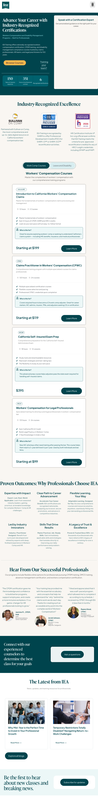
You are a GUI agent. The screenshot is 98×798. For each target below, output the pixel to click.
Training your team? (44, 67)
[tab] (36, 168)
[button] (92, 5)
